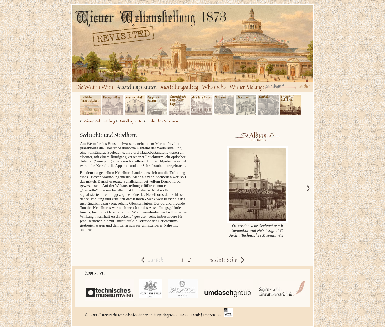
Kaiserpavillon (112, 104)
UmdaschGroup (228, 288)
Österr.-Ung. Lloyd (179, 104)
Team (183, 315)
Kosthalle (268, 104)
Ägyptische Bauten (157, 104)
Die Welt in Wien (94, 87)
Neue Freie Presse (201, 104)
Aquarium (246, 104)
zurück (151, 259)
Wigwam (223, 104)
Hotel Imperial (150, 288)
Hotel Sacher (183, 288)
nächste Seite (227, 259)
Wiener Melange (246, 87)
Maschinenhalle (134, 104)
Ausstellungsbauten (137, 87)
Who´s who (214, 87)
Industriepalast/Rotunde (90, 104)
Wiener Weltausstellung (99, 121)
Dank (195, 315)
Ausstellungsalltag (179, 87)
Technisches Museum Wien (109, 290)
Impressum (212, 315)
